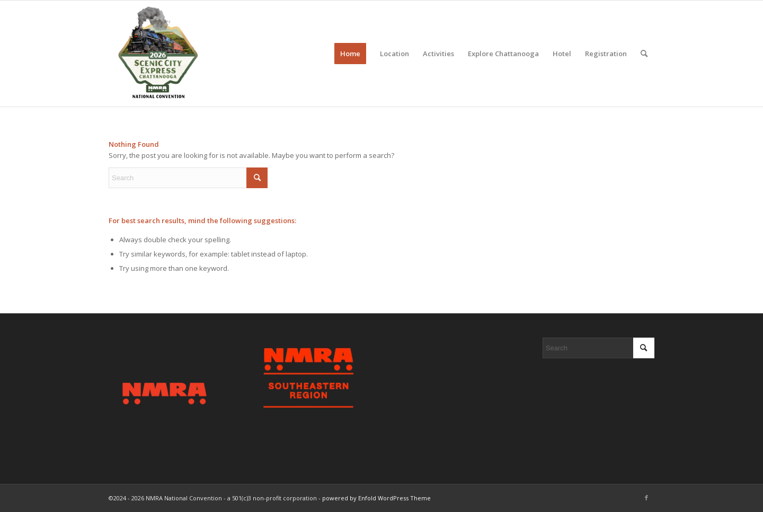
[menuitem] (350, 54)
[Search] (644, 54)
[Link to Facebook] (646, 498)
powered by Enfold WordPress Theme (376, 498)
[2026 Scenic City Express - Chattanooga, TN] (157, 54)
